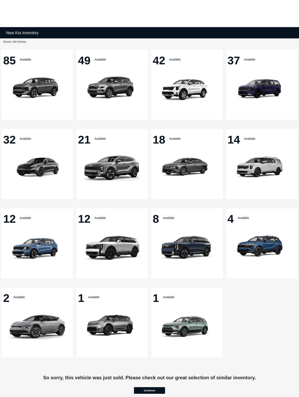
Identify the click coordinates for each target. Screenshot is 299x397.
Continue (149, 390)
